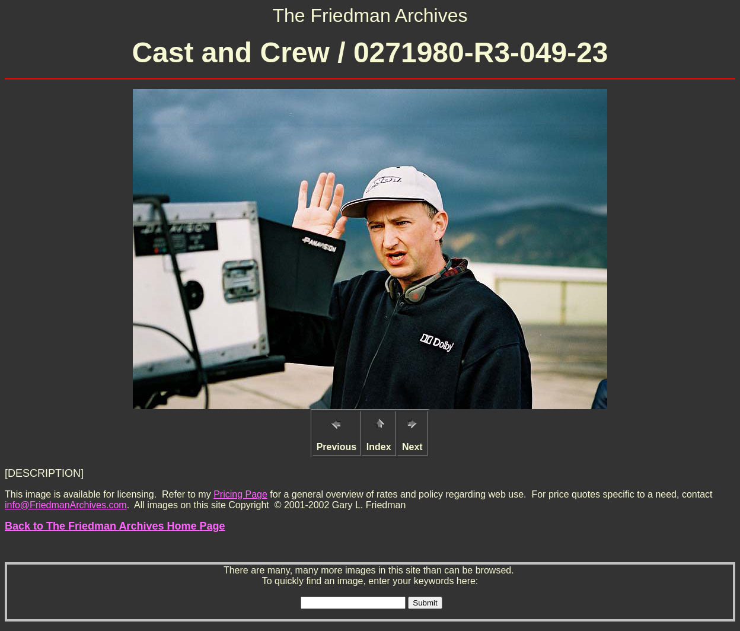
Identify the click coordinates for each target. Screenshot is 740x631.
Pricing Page (240, 494)
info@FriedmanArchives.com (66, 505)
